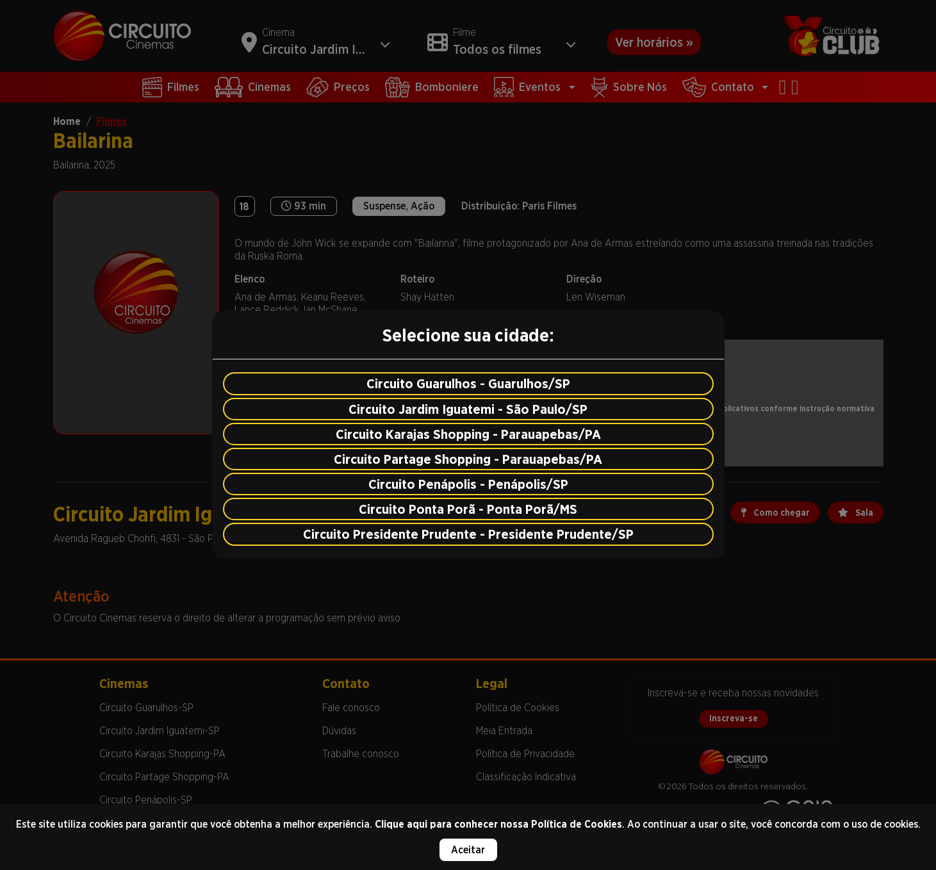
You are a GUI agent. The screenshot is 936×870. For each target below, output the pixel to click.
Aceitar (468, 850)
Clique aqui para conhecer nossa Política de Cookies (498, 824)
